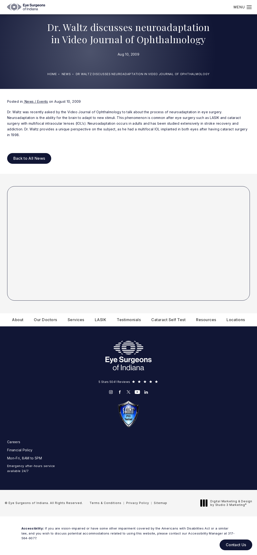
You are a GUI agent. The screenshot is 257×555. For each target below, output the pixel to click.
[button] (249, 7)
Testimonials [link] (129, 320)
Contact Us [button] (236, 544)
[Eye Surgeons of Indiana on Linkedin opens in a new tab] (146, 392)
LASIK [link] (100, 320)
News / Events (36, 101)
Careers (13, 442)
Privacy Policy (137, 503)
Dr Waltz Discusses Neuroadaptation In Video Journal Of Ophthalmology (143, 74)
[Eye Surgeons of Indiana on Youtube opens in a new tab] (137, 392)
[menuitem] (18, 320)
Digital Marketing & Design (227, 503)
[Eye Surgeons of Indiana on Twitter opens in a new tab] (128, 392)
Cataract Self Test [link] (168, 320)
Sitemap (160, 503)
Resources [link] (206, 320)
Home (52, 74)
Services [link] (76, 320)
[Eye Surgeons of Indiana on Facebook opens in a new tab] (119, 392)
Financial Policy (20, 450)
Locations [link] (236, 320)
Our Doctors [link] (45, 320)
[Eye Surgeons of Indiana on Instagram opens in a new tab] (111, 392)
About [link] (18, 320)
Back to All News (29, 158)
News (66, 74)
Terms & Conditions (105, 503)
